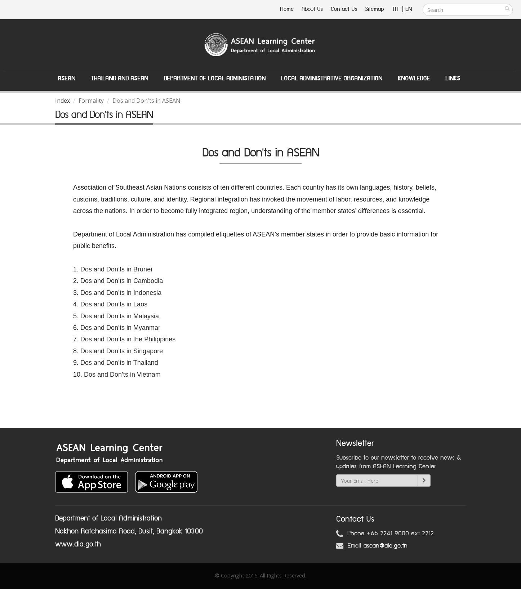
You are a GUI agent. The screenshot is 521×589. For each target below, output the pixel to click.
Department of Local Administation (215, 79)
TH (396, 9)
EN (408, 9)
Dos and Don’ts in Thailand (119, 362)
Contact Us (344, 9)
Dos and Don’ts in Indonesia (120, 292)
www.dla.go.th (78, 544)
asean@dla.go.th (386, 545)
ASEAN (66, 79)
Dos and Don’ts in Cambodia (121, 280)
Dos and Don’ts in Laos (114, 304)
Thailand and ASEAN (119, 79)
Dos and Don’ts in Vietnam (122, 374)
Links (452, 79)
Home (287, 9)
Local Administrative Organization (331, 79)
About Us (312, 9)
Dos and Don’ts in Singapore (121, 351)
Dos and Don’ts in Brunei (116, 269)
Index (62, 101)
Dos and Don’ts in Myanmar (120, 327)
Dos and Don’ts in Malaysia (119, 316)
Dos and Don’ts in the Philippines (127, 339)
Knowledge (414, 79)
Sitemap (374, 9)
